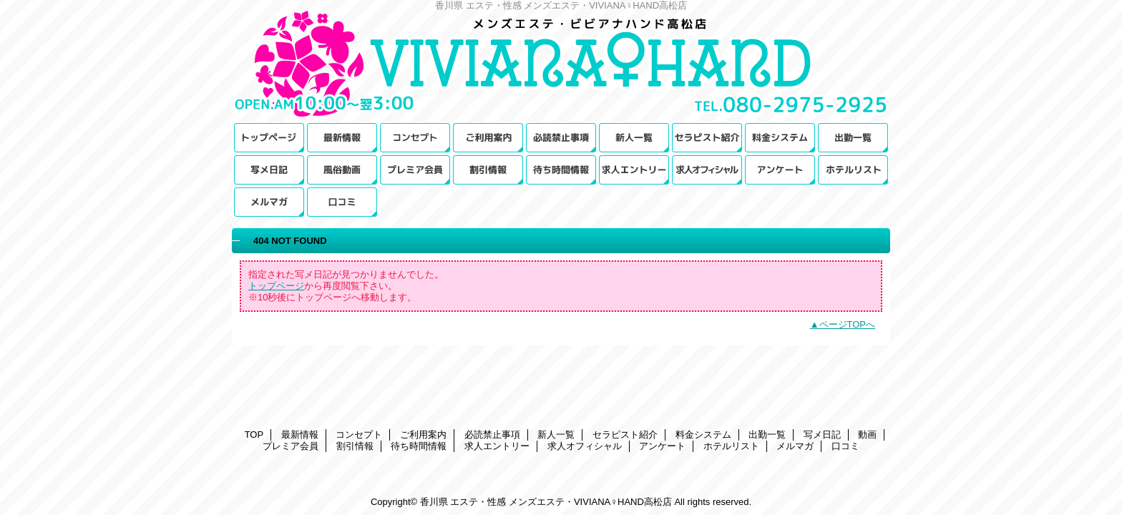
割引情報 (488, 170)
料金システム (779, 138)
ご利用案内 (488, 138)
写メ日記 (269, 170)
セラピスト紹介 (706, 138)
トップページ (276, 285)
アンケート (779, 170)
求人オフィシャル (706, 170)
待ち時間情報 (561, 170)
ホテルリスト (852, 170)
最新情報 (342, 138)
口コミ (342, 202)
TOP (269, 138)
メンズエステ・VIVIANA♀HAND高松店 (561, 66)
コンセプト (415, 138)
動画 (342, 170)
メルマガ (269, 202)
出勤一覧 (852, 138)
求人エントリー (633, 170)
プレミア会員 (415, 170)
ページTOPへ (847, 324)
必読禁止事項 (561, 138)
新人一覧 (633, 138)
